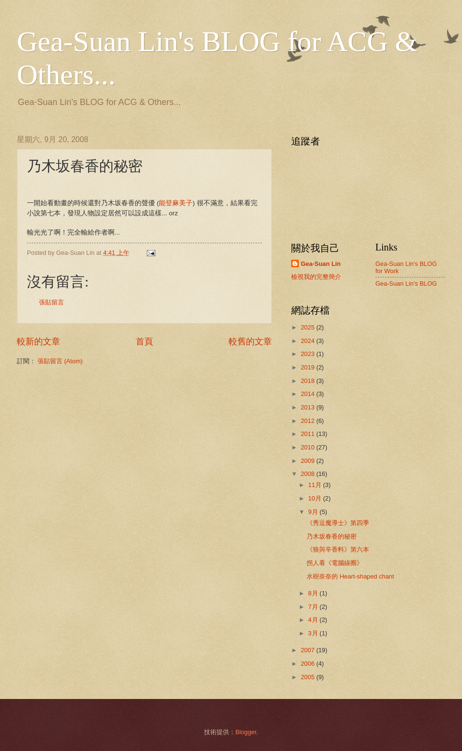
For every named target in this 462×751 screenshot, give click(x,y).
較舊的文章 (250, 341)
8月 (314, 593)
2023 (308, 353)
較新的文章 (38, 341)
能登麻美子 (175, 203)
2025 (308, 327)
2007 (308, 650)
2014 (308, 393)
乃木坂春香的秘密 (332, 536)
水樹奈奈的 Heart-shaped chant (350, 576)
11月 (315, 484)
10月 (315, 498)
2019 (308, 367)
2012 (308, 420)
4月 (314, 619)
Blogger (246, 732)
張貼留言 (51, 302)
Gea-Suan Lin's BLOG (406, 283)
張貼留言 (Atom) (60, 361)
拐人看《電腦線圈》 (335, 563)
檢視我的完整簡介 (316, 276)
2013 (308, 407)
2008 (308, 473)
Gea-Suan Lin (321, 263)
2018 (308, 380)
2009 (308, 460)
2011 (308, 433)
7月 (314, 606)
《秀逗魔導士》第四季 (338, 523)
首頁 (144, 341)
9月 (314, 511)
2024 (308, 340)
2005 (308, 677)
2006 (308, 663)
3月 (314, 633)
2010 (308, 447)
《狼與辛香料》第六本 (338, 549)
